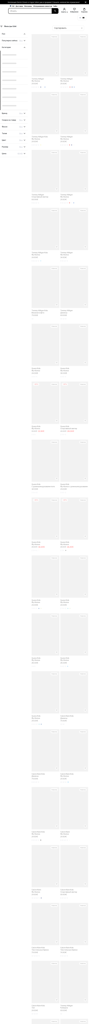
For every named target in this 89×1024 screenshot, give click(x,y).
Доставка (19, 6)
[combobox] (68, 28)
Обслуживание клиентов (42, 6)
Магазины (28, 6)
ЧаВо (55, 6)
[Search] (30, 11)
